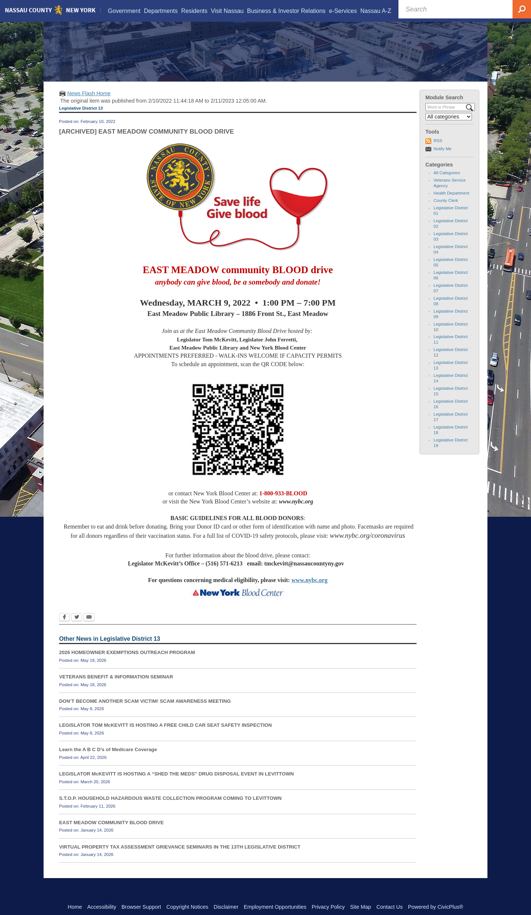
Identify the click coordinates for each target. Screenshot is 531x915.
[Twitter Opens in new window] (76, 627)
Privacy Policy (328, 907)
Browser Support (141, 907)
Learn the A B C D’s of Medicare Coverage (108, 758)
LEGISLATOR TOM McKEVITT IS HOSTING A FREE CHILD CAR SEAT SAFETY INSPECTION (165, 734)
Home (75, 907)
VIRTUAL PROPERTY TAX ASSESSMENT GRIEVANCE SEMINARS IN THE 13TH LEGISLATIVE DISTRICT (180, 856)
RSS (438, 150)
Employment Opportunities (275, 907)
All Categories (447, 182)
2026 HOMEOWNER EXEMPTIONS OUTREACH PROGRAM (127, 661)
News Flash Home (89, 103)
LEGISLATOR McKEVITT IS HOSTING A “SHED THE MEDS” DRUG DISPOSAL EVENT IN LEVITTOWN (176, 783)
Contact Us (389, 907)
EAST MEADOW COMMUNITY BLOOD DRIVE (111, 832)
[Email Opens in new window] (89, 627)
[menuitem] (124, 11)
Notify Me (443, 158)
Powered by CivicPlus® (435, 907)
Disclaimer (226, 907)
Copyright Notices (188, 907)
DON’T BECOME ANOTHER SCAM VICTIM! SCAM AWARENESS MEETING (145, 710)
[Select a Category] (448, 126)
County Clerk (446, 209)
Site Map (360, 907)
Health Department (451, 202)
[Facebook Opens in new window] (64, 627)
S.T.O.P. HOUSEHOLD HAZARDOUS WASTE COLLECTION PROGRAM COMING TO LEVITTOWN (170, 807)
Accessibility (101, 907)
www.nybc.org (309, 589)
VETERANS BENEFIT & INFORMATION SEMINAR (116, 686)
